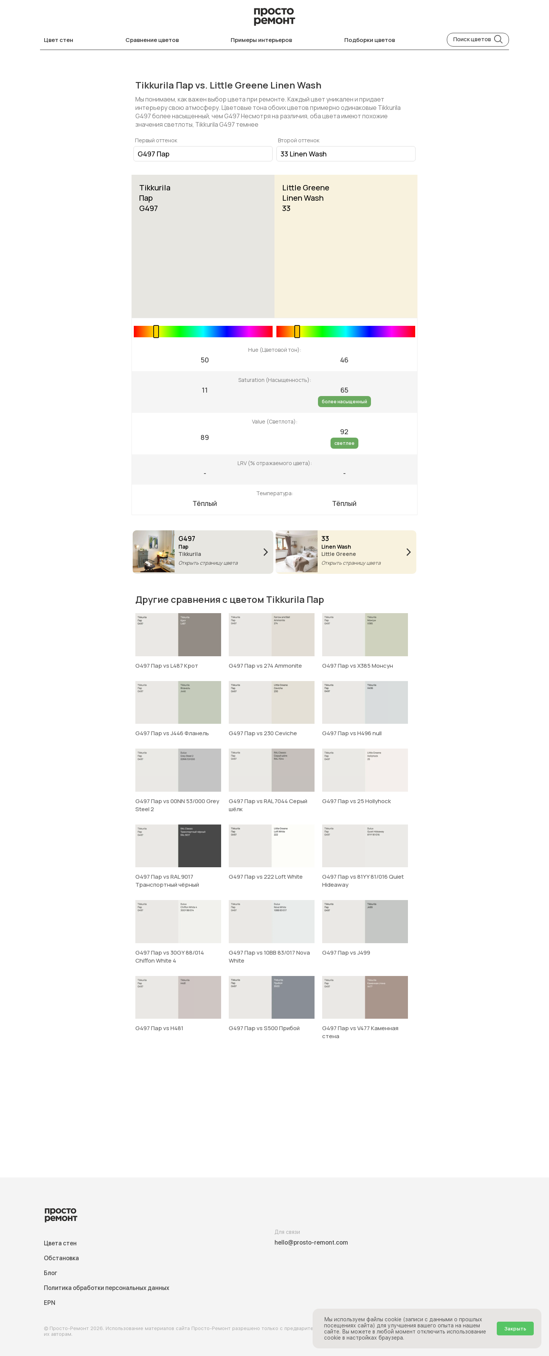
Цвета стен (60, 1243)
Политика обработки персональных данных (106, 1288)
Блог (50, 1273)
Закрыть (515, 1328)
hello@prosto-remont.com (311, 1242)
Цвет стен (58, 40)
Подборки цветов (369, 40)
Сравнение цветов (152, 40)
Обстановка (61, 1258)
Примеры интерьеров (261, 40)
